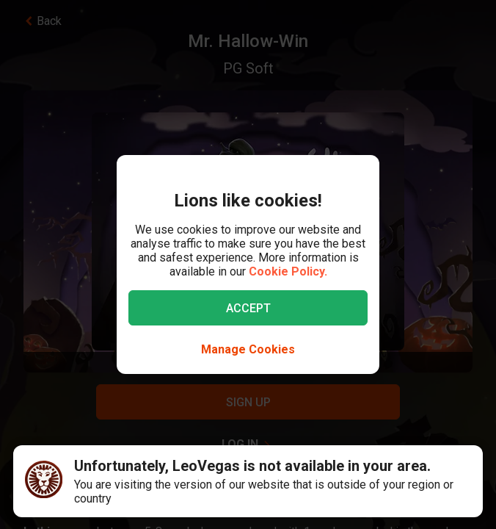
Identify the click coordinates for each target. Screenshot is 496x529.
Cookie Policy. (288, 271)
